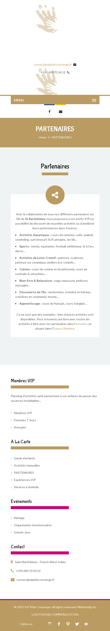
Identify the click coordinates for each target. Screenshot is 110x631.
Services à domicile (26, 487)
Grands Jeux (22, 532)
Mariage (19, 518)
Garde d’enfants (24, 458)
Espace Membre (64, 328)
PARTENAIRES (24, 472)
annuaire (81, 324)
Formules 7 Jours (25, 420)
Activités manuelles (27, 465)
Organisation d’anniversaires (33, 525)
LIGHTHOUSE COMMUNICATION (55, 614)
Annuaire (20, 427)
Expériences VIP (25, 480)
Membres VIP (23, 413)
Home (42, 137)
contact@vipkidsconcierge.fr (53, 64)
